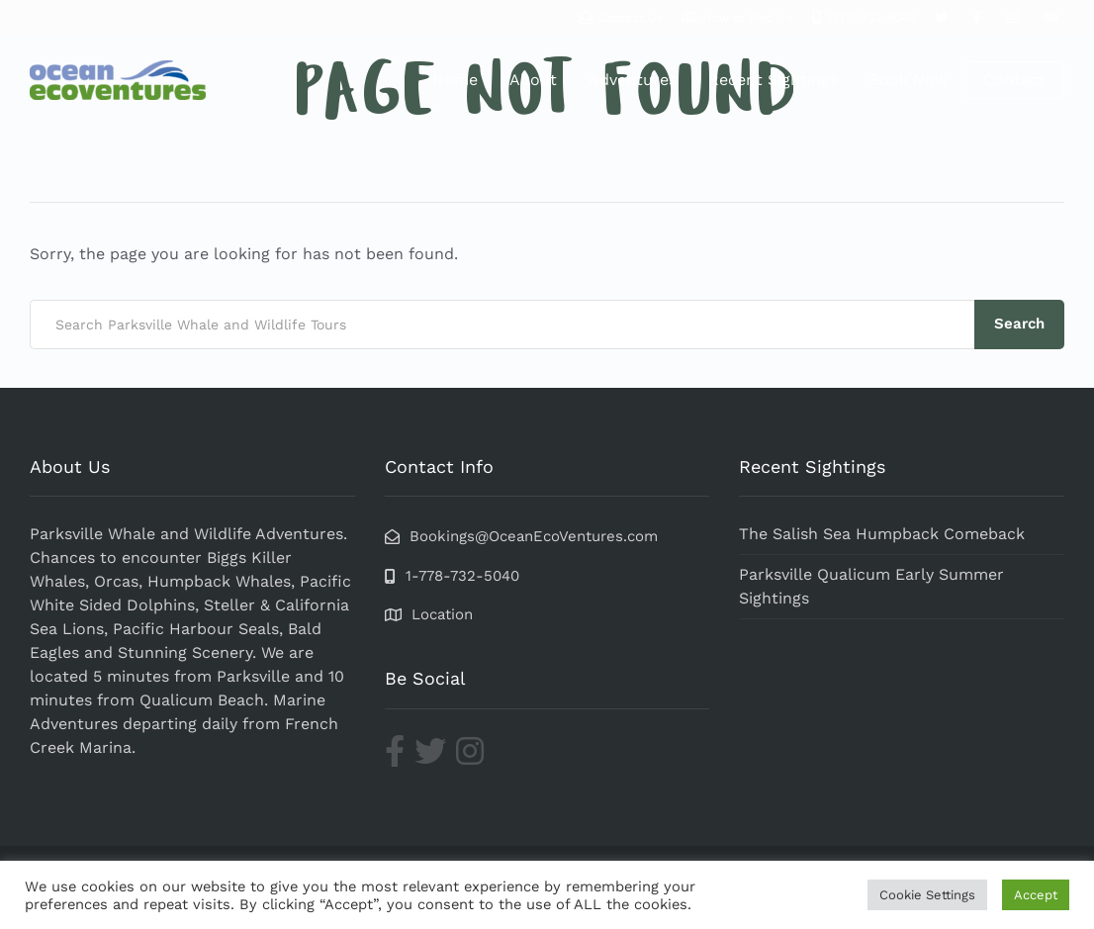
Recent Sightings (773, 79)
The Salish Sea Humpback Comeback (882, 533)
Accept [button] (1035, 894)
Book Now (908, 79)
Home (455, 79)
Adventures (633, 79)
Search (1019, 323)
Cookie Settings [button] (927, 894)
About (533, 79)
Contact (1014, 79)
